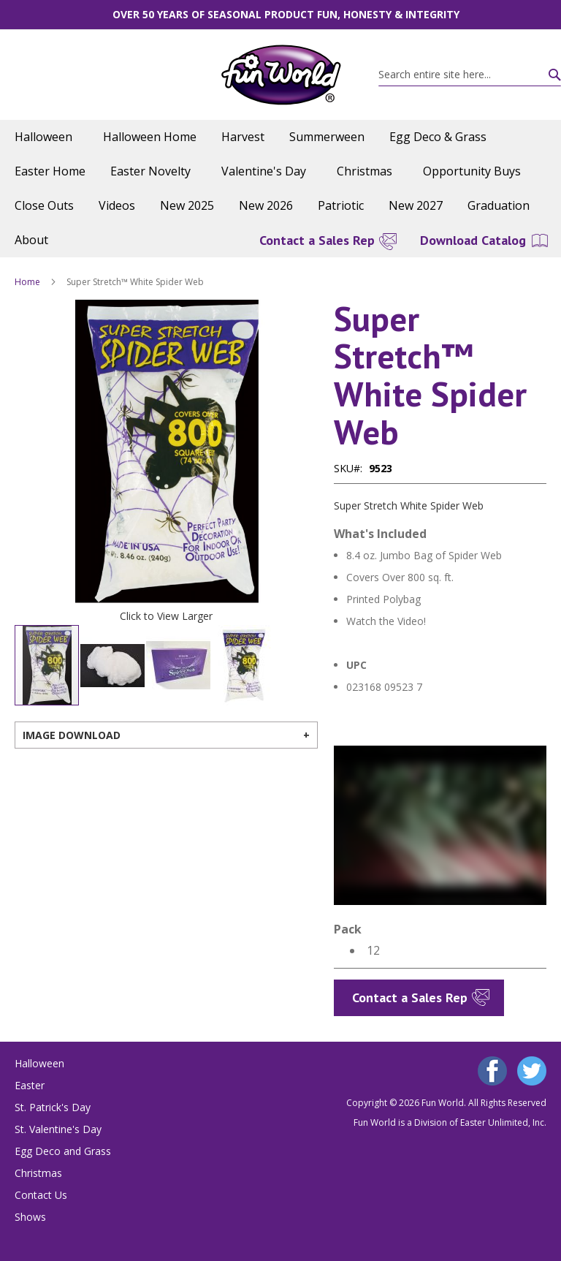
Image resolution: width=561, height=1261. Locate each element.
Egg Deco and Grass (63, 1151)
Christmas (38, 1173)
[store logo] (281, 75)
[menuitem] (46, 137)
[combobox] (469, 74)
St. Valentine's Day (58, 1129)
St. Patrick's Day (53, 1107)
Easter (30, 1085)
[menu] (280, 188)
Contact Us (41, 1195)
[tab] (166, 735)
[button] (44, 451)
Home (27, 282)
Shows (30, 1217)
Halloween (39, 1063)
